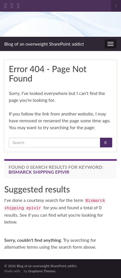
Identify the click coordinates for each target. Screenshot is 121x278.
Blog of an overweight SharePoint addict (44, 43)
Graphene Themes (41, 271)
